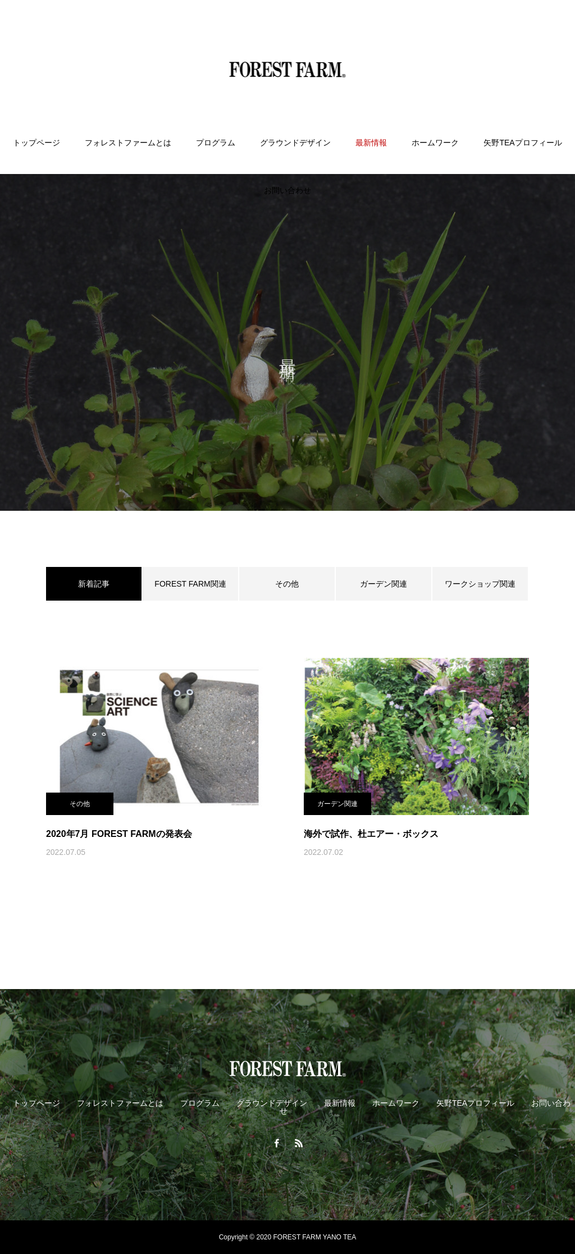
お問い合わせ (287, 190)
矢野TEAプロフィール (522, 142)
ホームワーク (435, 142)
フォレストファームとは (128, 142)
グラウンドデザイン (295, 142)
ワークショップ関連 (480, 583)
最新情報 (371, 142)
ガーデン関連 (383, 583)
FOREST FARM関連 (190, 583)
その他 (287, 583)
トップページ (36, 142)
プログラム (215, 142)
